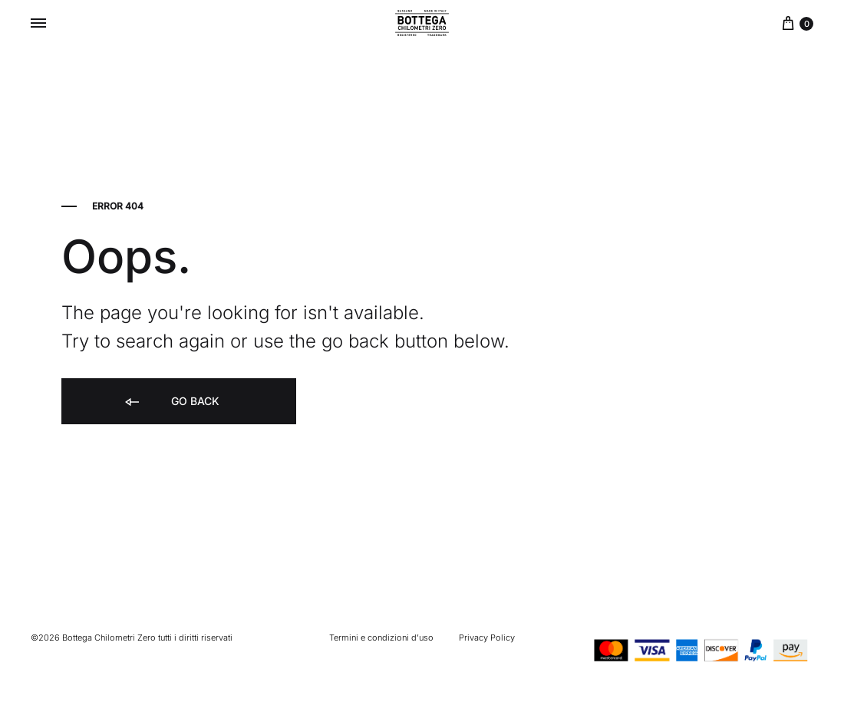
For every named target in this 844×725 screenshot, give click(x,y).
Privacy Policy (487, 637)
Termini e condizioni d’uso (381, 637)
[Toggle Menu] (38, 23)
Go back (171, 402)
